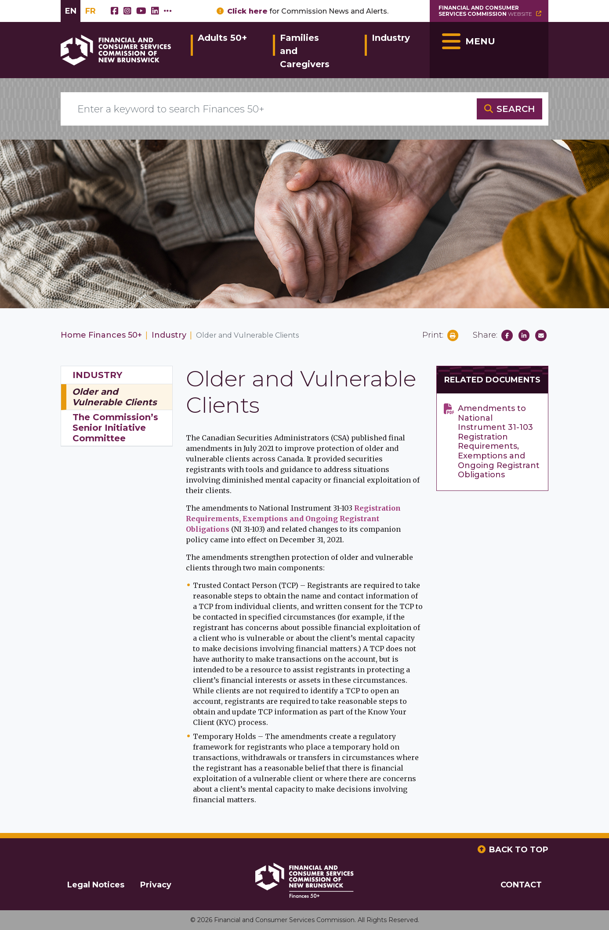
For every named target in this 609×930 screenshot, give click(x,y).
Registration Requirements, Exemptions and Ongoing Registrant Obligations (293, 518)
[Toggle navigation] (489, 50)
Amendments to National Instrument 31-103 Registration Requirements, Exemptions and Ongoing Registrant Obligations (499, 441)
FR (90, 11)
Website (491, 10)
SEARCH (516, 109)
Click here (247, 11)
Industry (391, 37)
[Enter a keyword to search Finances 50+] (269, 109)
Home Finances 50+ (101, 335)
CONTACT (521, 885)
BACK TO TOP (518, 849)
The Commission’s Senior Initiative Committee (115, 427)
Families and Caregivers (305, 50)
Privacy (155, 885)
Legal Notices (95, 885)
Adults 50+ (222, 37)
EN (70, 11)
